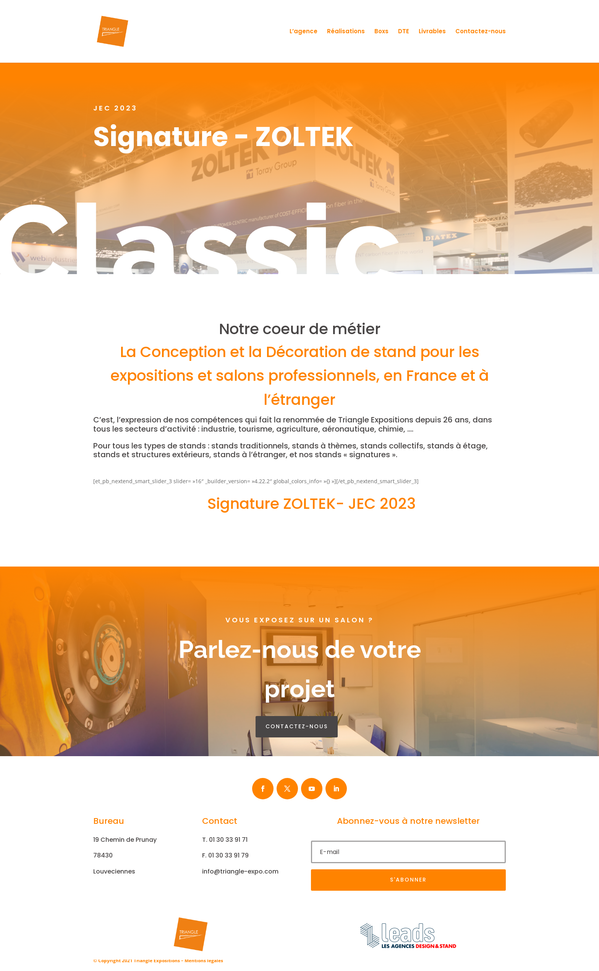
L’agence (303, 32)
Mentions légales (204, 960)
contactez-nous (297, 726)
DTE (403, 32)
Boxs (381, 32)
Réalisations (346, 32)
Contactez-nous (480, 32)
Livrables (432, 32)
